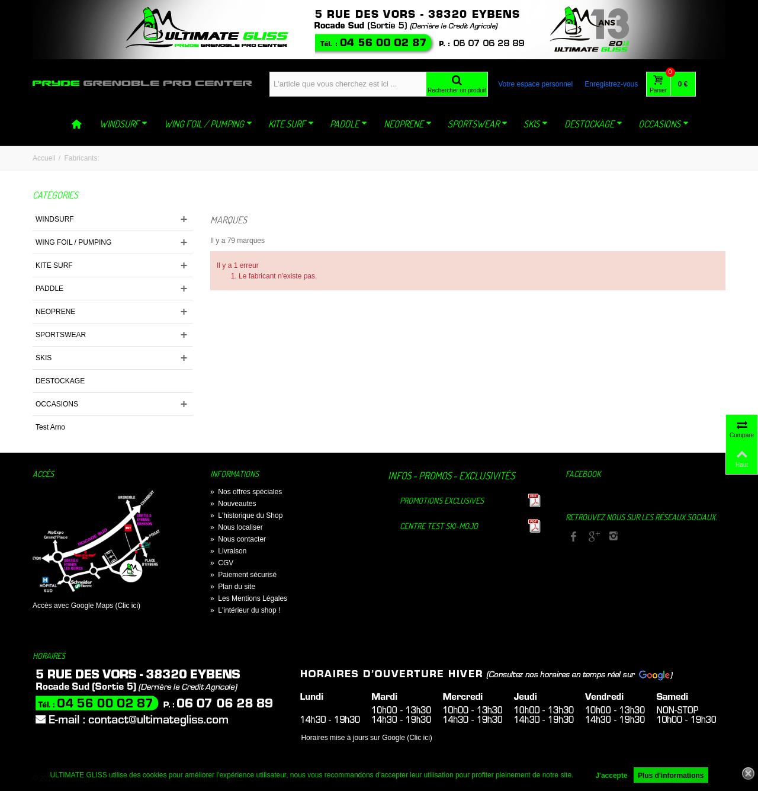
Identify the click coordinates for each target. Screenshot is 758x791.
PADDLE (348, 124)
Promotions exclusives (442, 500)
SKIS (535, 124)
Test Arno (50, 427)
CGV (221, 563)
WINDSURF (123, 124)
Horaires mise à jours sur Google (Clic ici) (366, 738)
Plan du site (232, 586)
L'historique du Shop (246, 515)
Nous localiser (236, 527)
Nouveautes (233, 503)
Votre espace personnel (535, 84)
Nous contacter (238, 539)
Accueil (44, 158)
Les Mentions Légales (248, 598)
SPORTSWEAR (478, 124)
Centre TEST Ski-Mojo (439, 526)
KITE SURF (291, 124)
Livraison (228, 551)
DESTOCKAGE (593, 124)
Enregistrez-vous (611, 84)
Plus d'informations (671, 775)
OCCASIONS (663, 124)
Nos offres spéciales (246, 492)
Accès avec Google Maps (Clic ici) (86, 605)
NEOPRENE (408, 124)
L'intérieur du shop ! (245, 610)
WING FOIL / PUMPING (208, 124)
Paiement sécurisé (243, 575)
